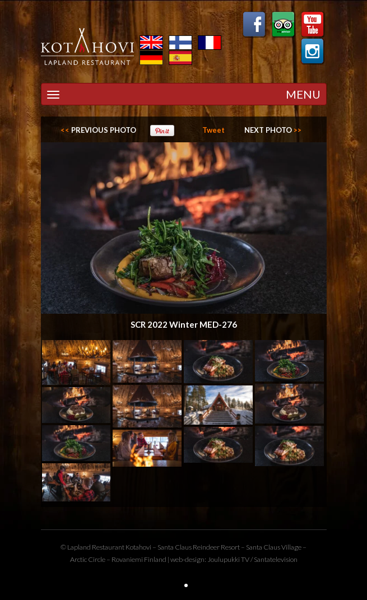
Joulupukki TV (228, 559)
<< (98, 129)
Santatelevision (276, 559)
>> (272, 129)
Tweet (213, 129)
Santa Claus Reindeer (188, 547)
